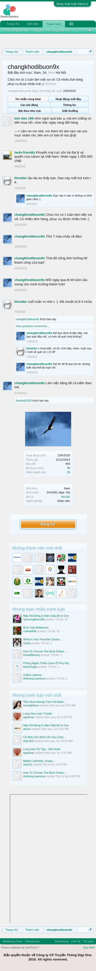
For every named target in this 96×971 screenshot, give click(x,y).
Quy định (89, 947)
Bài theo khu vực (29, 110)
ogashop (28, 717)
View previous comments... (32, 326)
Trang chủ (13, 23)
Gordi (26, 643)
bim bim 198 (24, 118)
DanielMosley (31, 654)
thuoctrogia (30, 666)
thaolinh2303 (24, 400)
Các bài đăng (29, 104)
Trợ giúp (88, 941)
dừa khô (28, 740)
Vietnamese (32, 941)
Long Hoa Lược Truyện (37, 713)
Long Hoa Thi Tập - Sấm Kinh (41, 749)
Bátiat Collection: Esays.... (39, 760)
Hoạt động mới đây (68, 99)
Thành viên (53, 24)
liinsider (20, 178)
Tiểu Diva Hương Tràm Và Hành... (44, 701)
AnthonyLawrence (34, 678)
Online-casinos (32, 674)
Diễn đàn (32, 23)
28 (68, 472)
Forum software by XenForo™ (20, 947)
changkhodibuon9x (39, 195)
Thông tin (69, 104)
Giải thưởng (70, 110)
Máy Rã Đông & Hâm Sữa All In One (46, 615)
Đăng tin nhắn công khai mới (52, 30)
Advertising (62, 941)
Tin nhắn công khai (28, 99)
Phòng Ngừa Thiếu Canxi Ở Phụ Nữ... (47, 663)
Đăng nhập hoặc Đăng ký (72, 3)
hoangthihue (31, 705)
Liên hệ (75, 941)
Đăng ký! (47, 524)
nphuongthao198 (34, 619)
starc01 (28, 764)
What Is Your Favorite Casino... (42, 639)
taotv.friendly (24, 152)
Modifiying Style (12, 941)
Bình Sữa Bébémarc (36, 627)
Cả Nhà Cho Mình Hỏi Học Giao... (44, 737)
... (76, 30)
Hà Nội (65, 496)
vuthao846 (29, 631)
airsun (27, 728)
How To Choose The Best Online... (44, 651)
